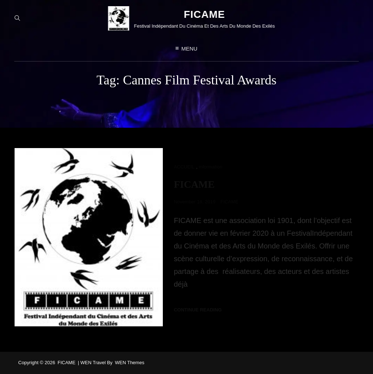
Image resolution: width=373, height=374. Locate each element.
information (210, 167)
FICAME (199, 15)
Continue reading (197, 310)
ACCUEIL (184, 167)
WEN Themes (129, 362)
